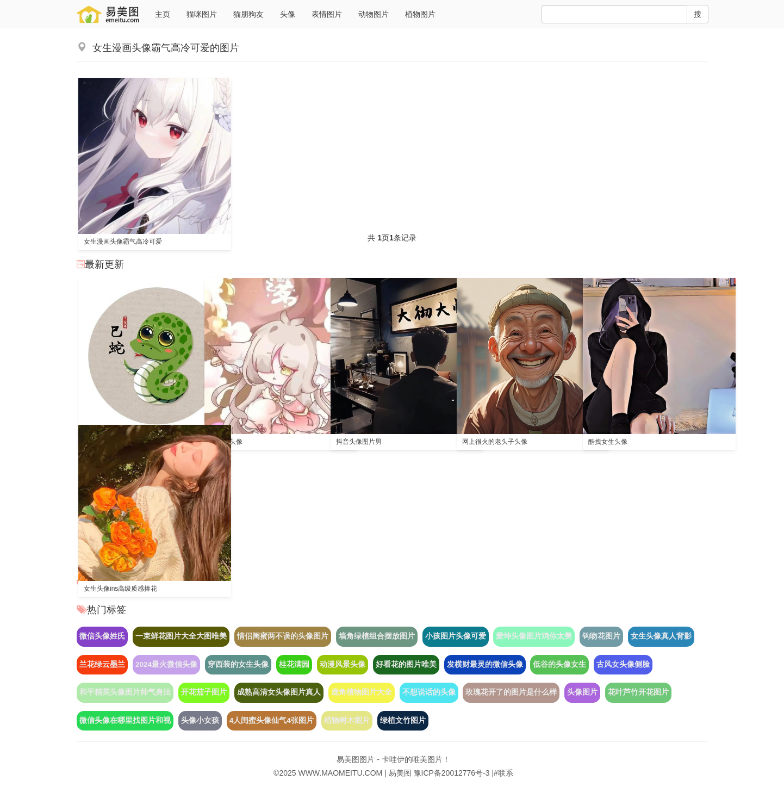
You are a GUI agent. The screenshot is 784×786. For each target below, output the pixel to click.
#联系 (503, 773)
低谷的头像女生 (559, 664)
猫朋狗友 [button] (248, 14)
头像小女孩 (200, 720)
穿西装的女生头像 (238, 664)
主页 (162, 14)
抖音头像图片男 (359, 441)
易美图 (400, 773)
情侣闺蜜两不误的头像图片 (282, 636)
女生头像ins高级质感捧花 (120, 588)
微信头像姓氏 (102, 636)
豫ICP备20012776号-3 (452, 773)
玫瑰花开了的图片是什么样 (511, 692)
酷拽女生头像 (607, 441)
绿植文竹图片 (403, 720)
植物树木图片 (347, 720)
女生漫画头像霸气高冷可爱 (123, 241)
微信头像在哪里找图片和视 (125, 720)
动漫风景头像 (342, 664)
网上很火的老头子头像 (494, 441)
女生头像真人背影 (661, 636)
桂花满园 (294, 664)
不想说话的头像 (429, 692)
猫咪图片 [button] (201, 14)
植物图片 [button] (420, 14)
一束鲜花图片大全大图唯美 (181, 636)
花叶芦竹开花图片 (638, 692)
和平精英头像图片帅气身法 (125, 692)
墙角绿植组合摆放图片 (377, 636)
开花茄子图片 (204, 692)
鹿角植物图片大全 (361, 692)
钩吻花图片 (601, 636)
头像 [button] (287, 14)
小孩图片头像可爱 (455, 636)
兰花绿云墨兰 (102, 664)
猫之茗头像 (226, 441)
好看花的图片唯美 (406, 664)
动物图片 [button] (373, 14)
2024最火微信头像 (166, 664)
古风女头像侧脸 (623, 664)
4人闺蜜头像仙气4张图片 (271, 720)
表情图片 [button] (327, 14)
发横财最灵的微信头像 (485, 664)
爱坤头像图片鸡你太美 (534, 636)
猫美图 (109, 14)
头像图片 (582, 692)
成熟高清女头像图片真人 (279, 692)
